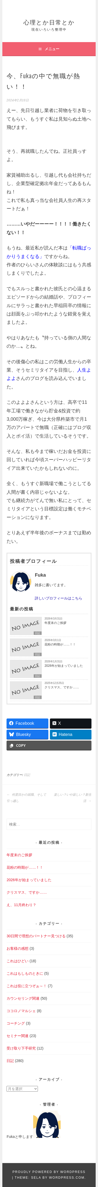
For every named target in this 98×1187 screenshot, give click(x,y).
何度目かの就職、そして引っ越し (26, 798)
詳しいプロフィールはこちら (58, 598)
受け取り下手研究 (21, 1048)
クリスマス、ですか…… (61, 687)
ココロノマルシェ (21, 1011)
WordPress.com (67, 1177)
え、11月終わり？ (21, 905)
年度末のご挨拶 (55, 623)
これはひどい (17, 961)
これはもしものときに (25, 973)
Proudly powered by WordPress (49, 1172)
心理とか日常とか (49, 22)
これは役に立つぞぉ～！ (27, 986)
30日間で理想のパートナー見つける (36, 936)
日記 (37, 633)
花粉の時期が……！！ (60, 644)
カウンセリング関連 (23, 998)
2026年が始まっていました (63, 666)
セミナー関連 (17, 1036)
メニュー (52, 49)
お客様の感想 (17, 948)
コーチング (16, 1023)
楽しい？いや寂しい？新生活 (72, 798)
